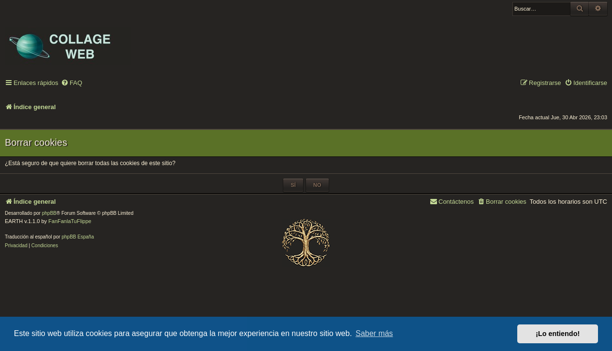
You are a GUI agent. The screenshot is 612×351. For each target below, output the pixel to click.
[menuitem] (71, 83)
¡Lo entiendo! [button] (558, 333)
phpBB (49, 213)
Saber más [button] (374, 333)
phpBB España (77, 236)
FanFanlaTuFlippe (69, 221)
